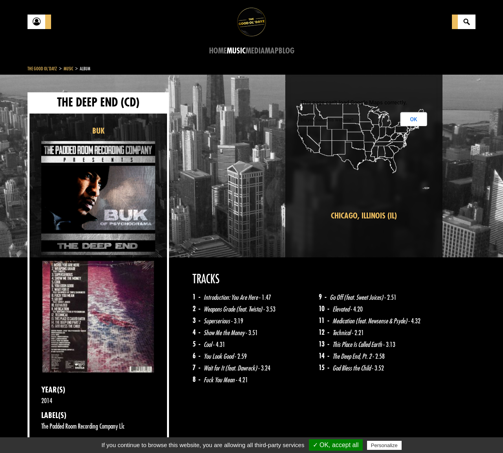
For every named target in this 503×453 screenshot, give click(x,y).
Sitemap (157, 433)
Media (255, 51)
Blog (286, 51)
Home (218, 51)
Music (236, 51)
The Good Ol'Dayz (42, 68)
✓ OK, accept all (336, 445)
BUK (98, 131)
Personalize (384, 445)
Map (272, 51)
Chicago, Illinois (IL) (364, 216)
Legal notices (89, 433)
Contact (47, 432)
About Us (126, 433)
